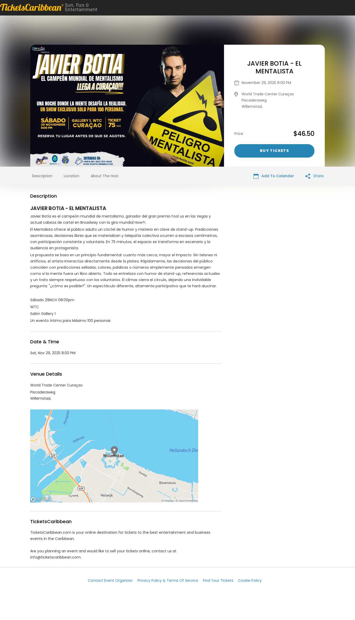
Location (71, 176)
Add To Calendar (273, 176)
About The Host (105, 176)
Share (314, 176)
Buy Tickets (274, 150)
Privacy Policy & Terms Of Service (167, 580)
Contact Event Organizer (110, 580)
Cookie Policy (250, 580)
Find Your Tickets (218, 580)
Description (42, 176)
